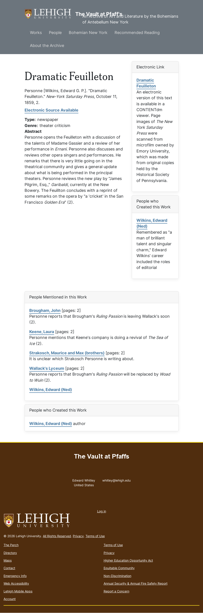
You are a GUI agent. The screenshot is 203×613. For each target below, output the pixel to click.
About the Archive (47, 45)
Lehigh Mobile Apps (18, 591)
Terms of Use (95, 536)
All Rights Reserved (57, 536)
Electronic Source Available (51, 110)
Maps (8, 560)
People (55, 32)
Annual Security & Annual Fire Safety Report (135, 583)
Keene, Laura (41, 331)
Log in (101, 511)
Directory (10, 553)
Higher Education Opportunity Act (128, 560)
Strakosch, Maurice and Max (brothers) (67, 353)
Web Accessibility (16, 583)
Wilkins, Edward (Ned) (151, 223)
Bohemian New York (88, 32)
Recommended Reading (137, 32)
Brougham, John (45, 310)
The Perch (11, 545)
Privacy (78, 536)
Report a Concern (116, 591)
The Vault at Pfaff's (50, 14)
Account (10, 599)
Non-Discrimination (117, 576)
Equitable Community (119, 568)
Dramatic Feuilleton (146, 83)
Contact (9, 568)
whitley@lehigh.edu (116, 479)
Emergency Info (15, 576)
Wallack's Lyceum (46, 368)
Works (36, 32)
